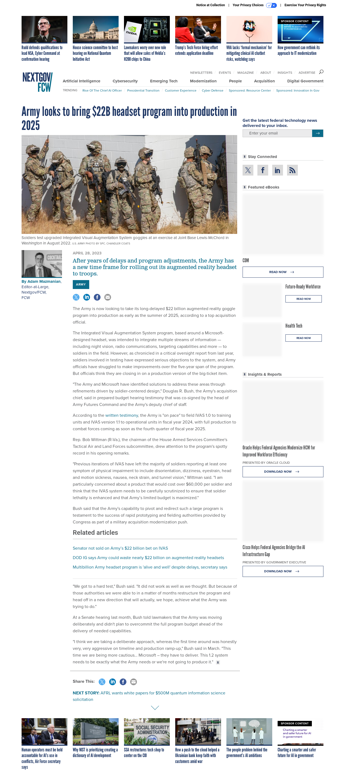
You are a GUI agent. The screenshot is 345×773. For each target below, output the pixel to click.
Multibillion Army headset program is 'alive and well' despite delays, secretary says (150, 567)
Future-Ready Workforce (302, 286)
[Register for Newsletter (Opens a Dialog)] (317, 133)
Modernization (203, 81)
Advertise (307, 72)
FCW (26, 298)
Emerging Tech (164, 81)
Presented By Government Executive (274, 562)
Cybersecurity (125, 81)
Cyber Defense (212, 90)
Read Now (283, 272)
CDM (246, 260)
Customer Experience (180, 90)
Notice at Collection (210, 5)
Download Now (283, 471)
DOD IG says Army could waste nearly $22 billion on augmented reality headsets (148, 557)
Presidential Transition (143, 90)
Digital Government (305, 81)
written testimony (121, 415)
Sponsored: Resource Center (250, 90)
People (235, 81)
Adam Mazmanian (44, 281)
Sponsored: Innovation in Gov (297, 90)
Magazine (245, 72)
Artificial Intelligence (81, 81)
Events (225, 72)
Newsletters (201, 72)
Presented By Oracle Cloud (266, 462)
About (265, 72)
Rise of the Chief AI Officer (102, 90)
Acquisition (264, 81)
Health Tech (293, 325)
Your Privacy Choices (255, 5)
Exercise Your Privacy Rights (305, 5)
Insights (285, 72)
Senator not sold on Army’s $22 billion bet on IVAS (120, 548)
